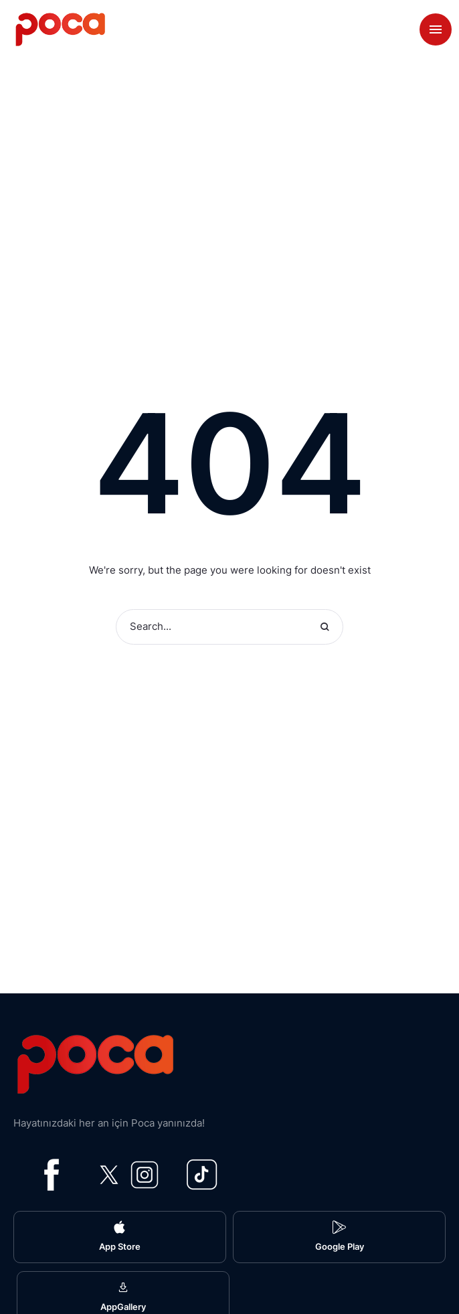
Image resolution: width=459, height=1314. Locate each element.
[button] (119, 1237)
